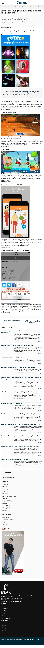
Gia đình (5, 493)
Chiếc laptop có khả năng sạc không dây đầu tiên (17, 345)
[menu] (3, 3)
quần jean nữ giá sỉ (26, 93)
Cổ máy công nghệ (8, 519)
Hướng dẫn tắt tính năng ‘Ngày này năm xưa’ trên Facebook (12, 321)
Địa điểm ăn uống (7, 618)
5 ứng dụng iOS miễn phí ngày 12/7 (12, 357)
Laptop (5, 522)
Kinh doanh (6, 505)
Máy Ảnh (5, 524)
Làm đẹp (5, 484)
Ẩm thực (5, 491)
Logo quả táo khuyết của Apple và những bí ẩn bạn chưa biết (20, 424)
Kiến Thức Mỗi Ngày (7, 7)
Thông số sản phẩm (9, 477)
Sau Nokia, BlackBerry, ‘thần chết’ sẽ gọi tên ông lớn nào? (19, 436)
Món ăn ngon (5, 615)
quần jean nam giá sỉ (21, 91)
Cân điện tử (6, 475)
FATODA (4, 606)
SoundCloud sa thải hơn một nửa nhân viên (15, 459)
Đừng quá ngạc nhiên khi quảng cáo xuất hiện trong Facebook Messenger (32, 321)
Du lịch (5, 503)
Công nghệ (17, 7)
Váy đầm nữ (5, 608)
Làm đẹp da (5, 613)
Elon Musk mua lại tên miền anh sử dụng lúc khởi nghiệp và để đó (21, 367)
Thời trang (6, 486)
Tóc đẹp (4, 611)
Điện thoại (6, 517)
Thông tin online (8, 508)
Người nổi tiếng (7, 501)
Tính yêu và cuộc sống (9, 496)
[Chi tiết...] (39, 341)
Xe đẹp (5, 498)
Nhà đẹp (5, 489)
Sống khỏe (6, 510)
